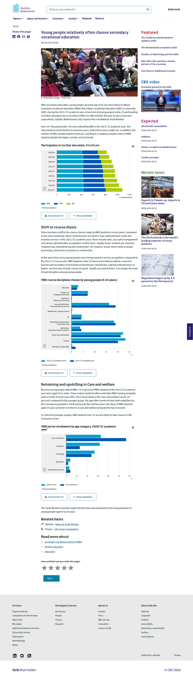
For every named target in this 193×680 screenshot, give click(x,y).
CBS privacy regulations (66, 529)
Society (72, 19)
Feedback (190, 332)
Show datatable (82, 216)
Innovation (103, 624)
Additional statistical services (25, 628)
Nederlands (174, 9)
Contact (101, 612)
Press (100, 616)
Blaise (15, 645)
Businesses (60, 612)
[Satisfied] (64, 567)
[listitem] (14, 36)
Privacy (58, 620)
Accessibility (147, 624)
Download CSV (54, 216)
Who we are (103, 620)
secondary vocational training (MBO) (63, 542)
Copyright (145, 616)
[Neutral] (57, 567)
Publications (18, 637)
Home (16, 26)
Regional (87, 18)
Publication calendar (150, 655)
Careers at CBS (104, 628)
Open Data (17, 620)
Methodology (18, 641)
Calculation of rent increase (25, 616)
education (50, 552)
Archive (144, 633)
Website (145, 612)
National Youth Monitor (67, 524)
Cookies (145, 620)
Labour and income (36, 19)
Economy (57, 19)
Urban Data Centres (21, 633)
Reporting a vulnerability (153, 628)
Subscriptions (147, 637)
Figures (17, 19)
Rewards (59, 624)
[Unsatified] (51, 567)
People (58, 616)
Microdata (17, 624)
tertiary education (54, 547)
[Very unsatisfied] (44, 567)
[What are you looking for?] (99, 9)
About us (99, 18)
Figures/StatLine (20, 612)
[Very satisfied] (71, 567)
